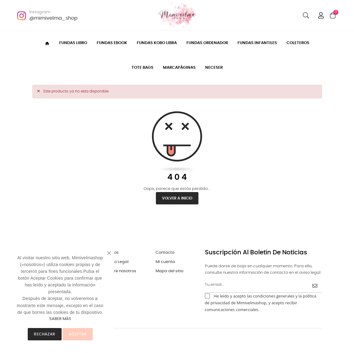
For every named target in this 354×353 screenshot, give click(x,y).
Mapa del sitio (169, 271)
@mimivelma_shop (53, 18)
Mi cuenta (165, 262)
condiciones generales (273, 296)
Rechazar (44, 334)
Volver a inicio (177, 198)
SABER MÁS (60, 319)
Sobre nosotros (121, 271)
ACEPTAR (78, 334)
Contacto (165, 253)
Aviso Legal (117, 262)
